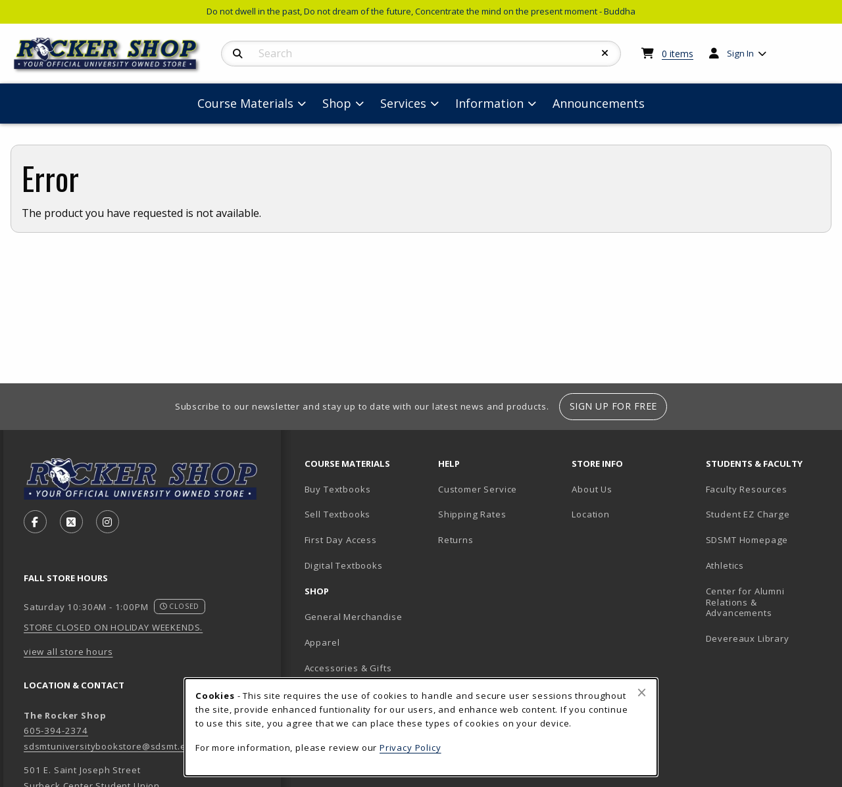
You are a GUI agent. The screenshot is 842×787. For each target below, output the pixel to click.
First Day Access (341, 540)
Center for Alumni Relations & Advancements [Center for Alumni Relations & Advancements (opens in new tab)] (745, 602)
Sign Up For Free (613, 406)
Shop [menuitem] (336, 103)
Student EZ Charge (748, 514)
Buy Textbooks (338, 489)
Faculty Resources (746, 489)
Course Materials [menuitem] (245, 103)
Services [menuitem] (403, 103)
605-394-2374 (56, 730)
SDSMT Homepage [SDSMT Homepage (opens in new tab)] (747, 540)
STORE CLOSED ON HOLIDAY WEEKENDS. (113, 627)
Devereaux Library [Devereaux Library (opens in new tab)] (747, 638)
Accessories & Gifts (348, 668)
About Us (592, 489)
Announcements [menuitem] (599, 103)
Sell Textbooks (338, 514)
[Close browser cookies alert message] (642, 692)
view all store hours (68, 651)
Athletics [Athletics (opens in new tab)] (725, 565)
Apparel (322, 642)
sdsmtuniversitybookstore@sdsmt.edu (110, 746)
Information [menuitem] (489, 103)
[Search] (237, 54)
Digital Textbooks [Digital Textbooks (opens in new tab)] (344, 565)
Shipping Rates (472, 514)
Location (591, 514)
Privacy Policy (410, 747)
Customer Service (477, 489)
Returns (456, 540)
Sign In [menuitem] (740, 53)
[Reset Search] (605, 53)
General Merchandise (354, 617)
